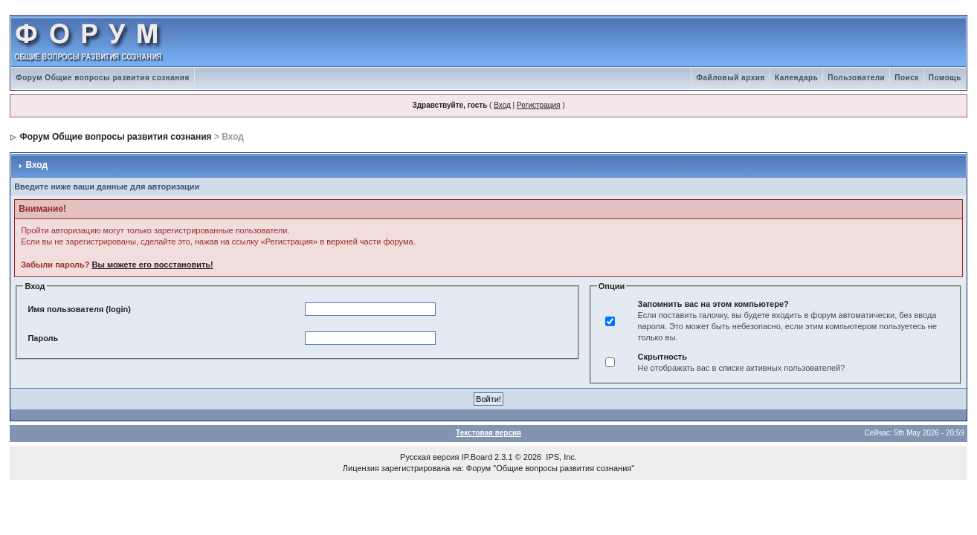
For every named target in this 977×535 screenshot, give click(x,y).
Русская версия (429, 457)
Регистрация (538, 105)
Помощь (945, 78)
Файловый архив (730, 78)
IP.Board (477, 457)
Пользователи (856, 78)
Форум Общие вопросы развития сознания (103, 78)
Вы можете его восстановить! (152, 264)
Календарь (796, 78)
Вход (502, 105)
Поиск (906, 78)
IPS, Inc (560, 457)
